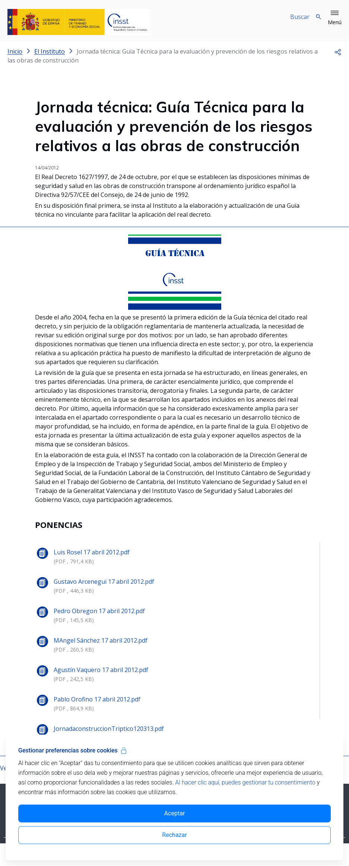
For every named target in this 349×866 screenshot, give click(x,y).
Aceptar (174, 813)
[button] (335, 18)
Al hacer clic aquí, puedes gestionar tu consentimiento (245, 782)
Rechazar (174, 834)
